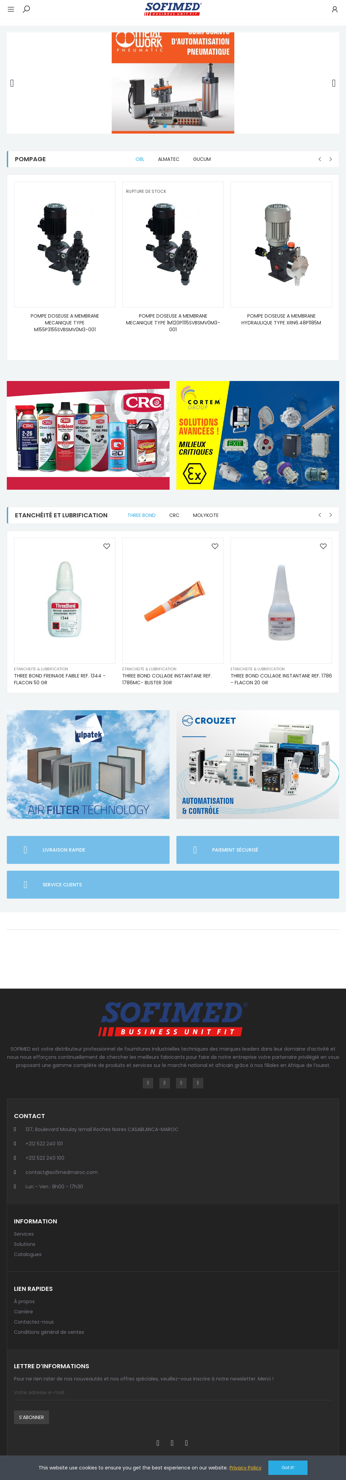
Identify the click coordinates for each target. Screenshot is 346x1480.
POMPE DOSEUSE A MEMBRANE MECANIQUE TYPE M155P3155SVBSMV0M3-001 (65, 322)
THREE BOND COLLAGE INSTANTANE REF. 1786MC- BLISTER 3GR (167, 679)
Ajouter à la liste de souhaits (106, 546)
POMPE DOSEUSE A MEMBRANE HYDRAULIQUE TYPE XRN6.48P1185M (281, 319)
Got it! (288, 1467)
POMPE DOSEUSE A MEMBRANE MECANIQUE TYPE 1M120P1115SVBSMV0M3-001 (173, 322)
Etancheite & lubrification (41, 669)
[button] (165, 126)
